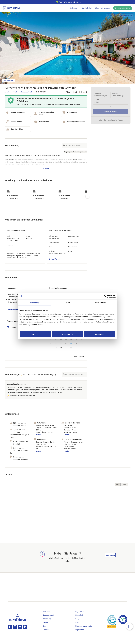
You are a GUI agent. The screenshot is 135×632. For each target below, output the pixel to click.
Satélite (124, 484)
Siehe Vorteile (74, 104)
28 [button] (56, 347)
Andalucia (8, 92)
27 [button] (50, 347)
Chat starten (110, 555)
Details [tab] (67, 302)
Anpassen (67, 334)
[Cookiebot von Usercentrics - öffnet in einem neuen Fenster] (106, 296)
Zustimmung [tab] (34, 302)
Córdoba (16, 92)
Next (87, 196)
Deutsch (106, 8)
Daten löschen (79, 356)
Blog (97, 8)
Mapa (117, 484)
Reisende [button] (74, 8)
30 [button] (66, 347)
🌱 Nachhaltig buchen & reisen (66, 2)
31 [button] (71, 347)
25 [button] (76, 343)
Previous (4, 196)
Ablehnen (35, 334)
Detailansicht (13, 310)
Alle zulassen (99, 334)
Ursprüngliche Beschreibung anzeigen (75, 152)
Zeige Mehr (54, 259)
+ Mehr (46, 162)
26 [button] (81, 343)
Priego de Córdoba (27, 92)
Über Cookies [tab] (100, 302)
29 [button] (61, 347)
